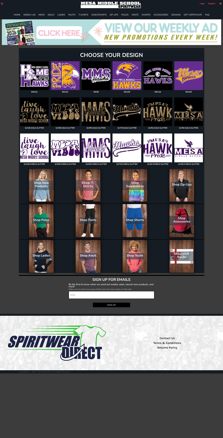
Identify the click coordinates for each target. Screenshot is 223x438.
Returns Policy (167, 347)
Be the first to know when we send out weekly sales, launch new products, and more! (111, 285)
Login (202, 3)
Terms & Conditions (167, 343)
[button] (2, 3)
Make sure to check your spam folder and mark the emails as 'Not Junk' (100, 289)
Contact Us (167, 338)
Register (212, 3)
